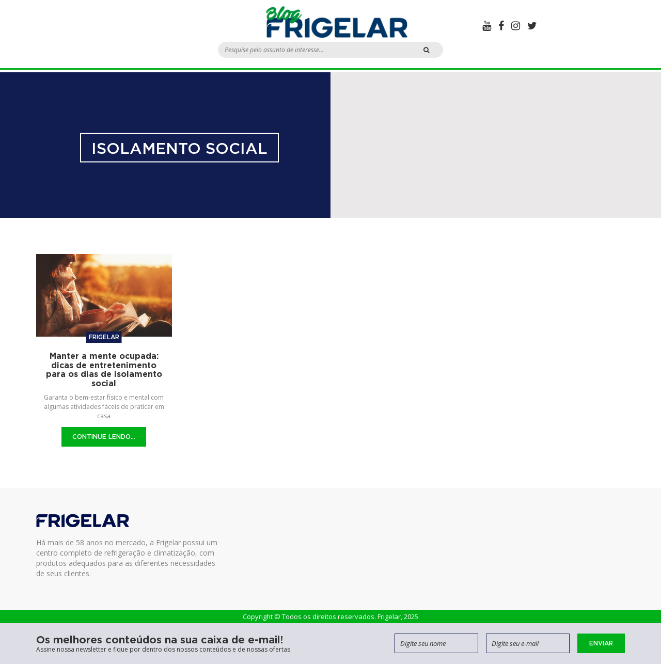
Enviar (601, 643)
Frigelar (104, 337)
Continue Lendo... (103, 436)
